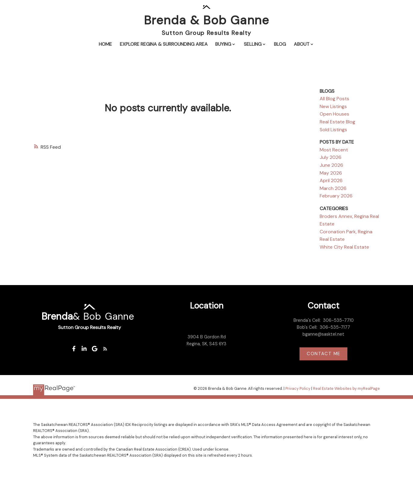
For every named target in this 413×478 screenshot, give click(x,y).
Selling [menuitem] (253, 44)
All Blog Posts (334, 98)
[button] (73, 349)
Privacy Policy (297, 388)
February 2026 (336, 196)
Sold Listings (333, 129)
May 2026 (331, 173)
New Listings (333, 106)
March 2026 (333, 188)
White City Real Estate (344, 247)
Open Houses (334, 114)
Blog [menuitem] (280, 44)
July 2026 (330, 157)
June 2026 (331, 165)
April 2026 (331, 180)
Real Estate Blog (337, 122)
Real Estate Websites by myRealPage (346, 388)
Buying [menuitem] (223, 44)
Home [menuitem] (105, 44)
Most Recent (334, 150)
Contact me (323, 354)
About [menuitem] (301, 44)
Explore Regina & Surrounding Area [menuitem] (164, 44)
